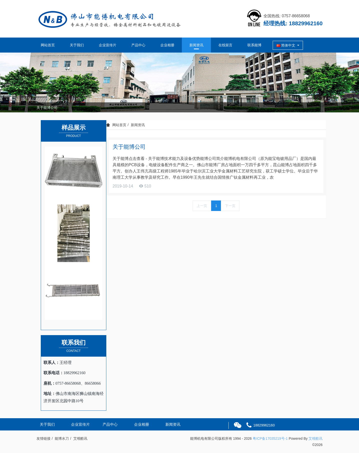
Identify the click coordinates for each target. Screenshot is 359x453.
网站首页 (48, 45)
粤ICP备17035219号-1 (270, 438)
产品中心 (138, 45)
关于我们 (77, 45)
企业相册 (167, 45)
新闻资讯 (196, 45)
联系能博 (254, 45)
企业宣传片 (107, 45)
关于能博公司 (47, 108)
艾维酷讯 (315, 438)
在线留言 (225, 45)
